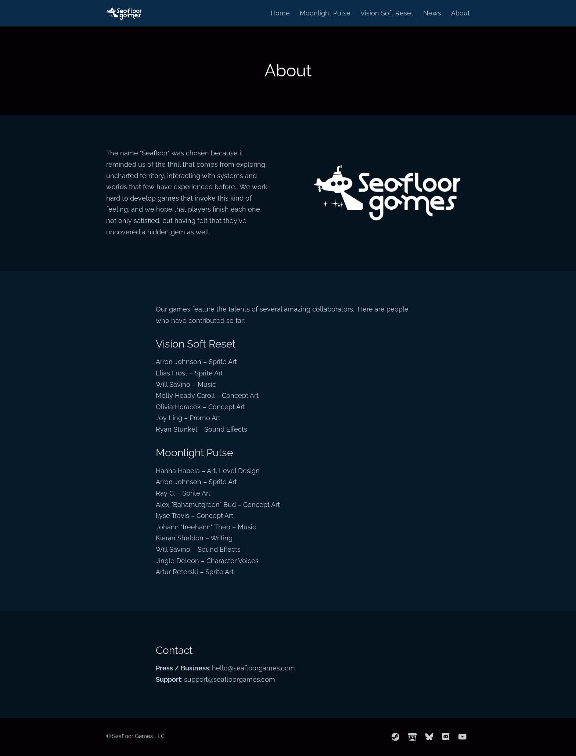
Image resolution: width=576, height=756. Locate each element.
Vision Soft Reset (386, 13)
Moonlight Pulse (325, 13)
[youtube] (462, 737)
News (432, 13)
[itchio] (412, 737)
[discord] (446, 737)
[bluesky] (429, 737)
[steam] (396, 737)
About (460, 13)
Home (280, 13)
